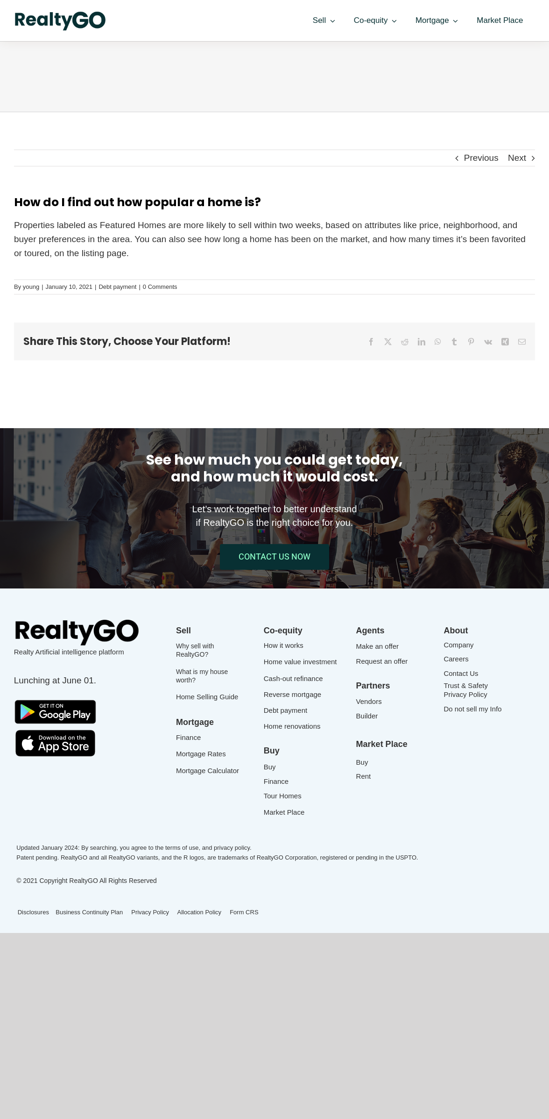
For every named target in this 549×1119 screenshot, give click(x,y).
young (31, 286)
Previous (481, 158)
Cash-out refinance (293, 678)
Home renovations (292, 726)
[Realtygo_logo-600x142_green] (60, 14)
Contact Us (460, 673)
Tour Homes (283, 796)
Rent (363, 776)
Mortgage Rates (201, 754)
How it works (283, 645)
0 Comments (160, 286)
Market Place (284, 812)
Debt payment (117, 286)
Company (458, 645)
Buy (270, 767)
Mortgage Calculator (207, 771)
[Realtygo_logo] (77, 621)
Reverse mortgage (292, 694)
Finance (188, 737)
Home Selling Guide (207, 697)
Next (517, 158)
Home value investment (300, 662)
